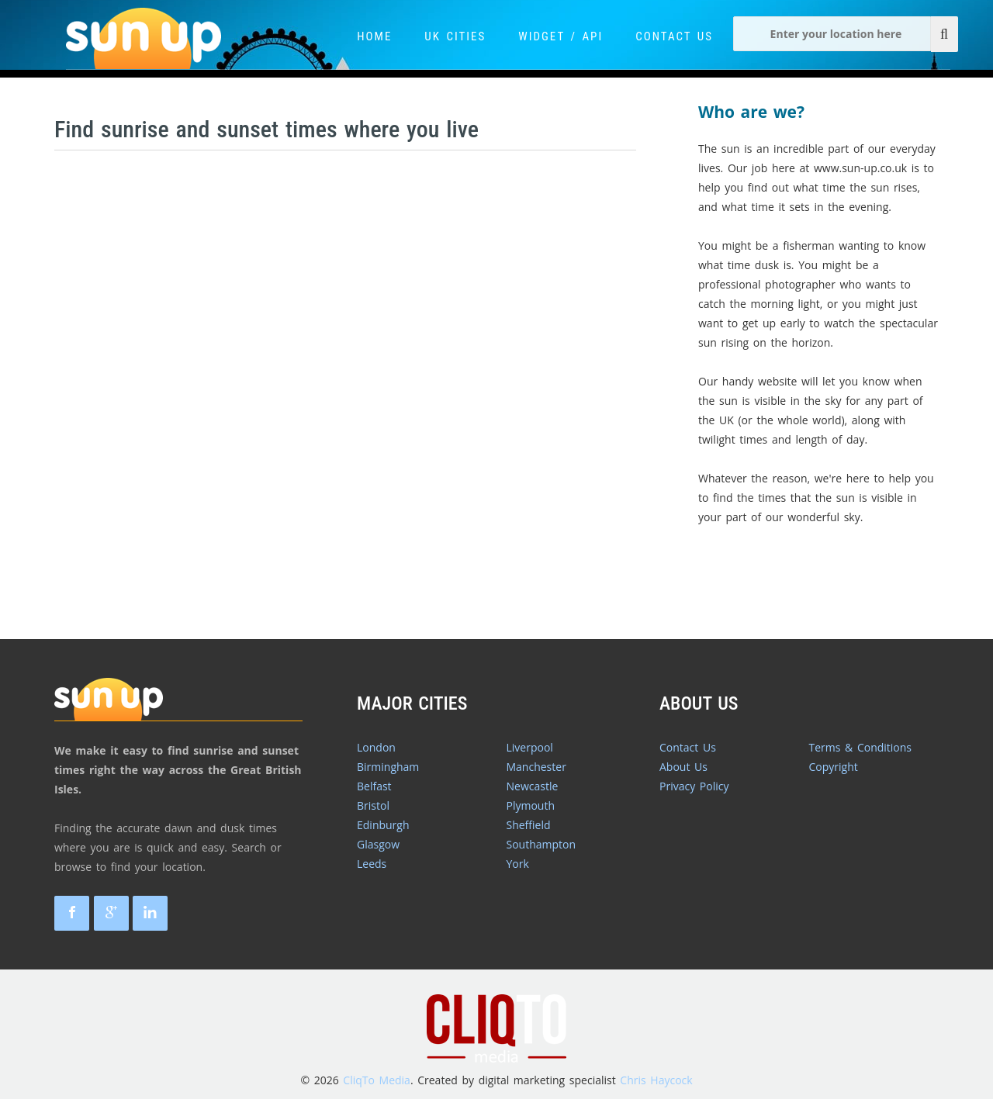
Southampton (541, 844)
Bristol (373, 805)
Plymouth (531, 805)
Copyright (833, 766)
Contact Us (674, 36)
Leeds (371, 863)
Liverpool (530, 747)
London (376, 747)
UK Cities (455, 36)
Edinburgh (383, 824)
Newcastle (533, 786)
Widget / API (560, 36)
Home (374, 36)
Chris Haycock (656, 1080)
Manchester (536, 766)
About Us (683, 766)
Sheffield (529, 824)
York (518, 863)
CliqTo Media (376, 1080)
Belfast (374, 786)
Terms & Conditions (860, 747)
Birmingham (388, 766)
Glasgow (378, 844)
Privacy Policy (693, 786)
